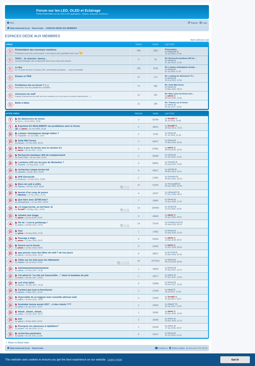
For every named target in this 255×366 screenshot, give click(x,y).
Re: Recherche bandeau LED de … (181, 58)
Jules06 (171, 169)
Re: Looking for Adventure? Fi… (180, 76)
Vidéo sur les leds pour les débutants (38, 260)
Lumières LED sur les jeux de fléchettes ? (41, 162)
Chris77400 (23, 157)
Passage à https (27, 238)
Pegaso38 (172, 51)
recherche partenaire (29, 333)
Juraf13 (171, 207)
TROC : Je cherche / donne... (31, 58)
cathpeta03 (172, 192)
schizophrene (23, 202)
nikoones (22, 195)
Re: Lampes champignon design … (181, 67)
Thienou (21, 186)
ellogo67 (171, 304)
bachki (20, 336)
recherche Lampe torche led (33, 169)
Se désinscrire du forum (31, 118)
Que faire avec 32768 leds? (33, 199)
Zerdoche (22, 179)
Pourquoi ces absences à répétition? (38, 326)
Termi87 (171, 118)
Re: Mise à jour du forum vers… (179, 94)
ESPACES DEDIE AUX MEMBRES (32, 36)
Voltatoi (21, 262)
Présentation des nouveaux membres (35, 49)
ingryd (170, 289)
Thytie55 (21, 165)
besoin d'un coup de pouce (33, 192)
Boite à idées (22, 102)
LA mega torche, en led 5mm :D (35, 207)
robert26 (21, 172)
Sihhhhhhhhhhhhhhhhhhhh (33, 268)
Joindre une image (28, 215)
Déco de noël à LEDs (29, 184)
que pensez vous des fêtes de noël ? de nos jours (45, 252)
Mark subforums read (200, 40)
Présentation (171, 49)
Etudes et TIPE (23, 76)
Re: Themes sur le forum (176, 102)
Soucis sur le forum (29, 245)
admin (170, 96)
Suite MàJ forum (27, 140)
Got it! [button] (235, 359)
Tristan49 (22, 136)
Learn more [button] (114, 359)
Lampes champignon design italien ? (38, 133)
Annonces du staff (25, 94)
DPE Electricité (26, 176)
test (20, 318)
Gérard (171, 60)
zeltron (170, 105)
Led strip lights (26, 282)
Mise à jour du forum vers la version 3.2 (40, 147)
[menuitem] (10, 23)
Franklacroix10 (174, 222)
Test (20, 230)
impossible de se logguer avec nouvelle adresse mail (47, 297)
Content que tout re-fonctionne (35, 289)
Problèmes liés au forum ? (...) (31, 85)
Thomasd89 (173, 184)
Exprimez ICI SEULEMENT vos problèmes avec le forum (49, 126)
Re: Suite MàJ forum (174, 85)
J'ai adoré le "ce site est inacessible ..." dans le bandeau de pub (53, 275)
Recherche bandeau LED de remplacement (41, 155)
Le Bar (18, 67)
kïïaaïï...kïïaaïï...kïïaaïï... (30, 311)
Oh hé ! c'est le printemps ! (33, 222)
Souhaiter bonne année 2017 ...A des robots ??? (44, 304)
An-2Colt (171, 252)
